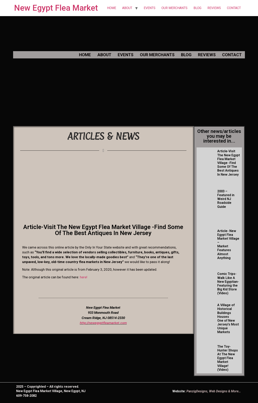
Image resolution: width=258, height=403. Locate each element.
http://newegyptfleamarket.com (103, 323)
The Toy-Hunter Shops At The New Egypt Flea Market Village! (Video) (227, 358)
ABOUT (127, 8)
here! (83, 277)
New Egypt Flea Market (56, 8)
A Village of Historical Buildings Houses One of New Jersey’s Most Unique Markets (228, 318)
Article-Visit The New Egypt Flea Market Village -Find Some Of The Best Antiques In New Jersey (228, 162)
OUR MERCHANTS (174, 8)
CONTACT (234, 8)
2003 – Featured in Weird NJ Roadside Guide (225, 199)
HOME (111, 8)
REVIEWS (214, 8)
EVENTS (149, 8)
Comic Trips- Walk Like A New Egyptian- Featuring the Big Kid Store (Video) (228, 283)
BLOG (197, 8)
